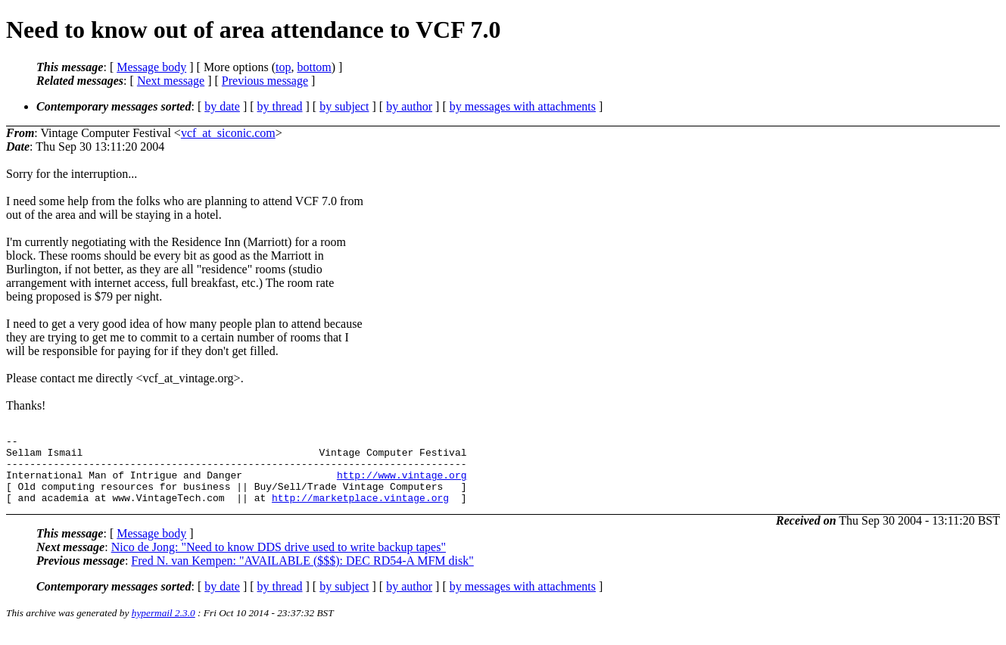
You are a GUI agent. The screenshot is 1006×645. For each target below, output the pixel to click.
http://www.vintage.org (402, 484)
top (283, 67)
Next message (170, 80)
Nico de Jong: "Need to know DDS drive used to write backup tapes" (278, 560)
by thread (280, 106)
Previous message (265, 80)
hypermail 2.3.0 (163, 626)
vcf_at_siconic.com (228, 132)
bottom (314, 67)
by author (409, 106)
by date (222, 106)
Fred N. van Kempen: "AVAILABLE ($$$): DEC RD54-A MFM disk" (302, 574)
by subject (344, 106)
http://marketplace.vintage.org (360, 511)
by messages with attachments (523, 106)
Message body (151, 67)
